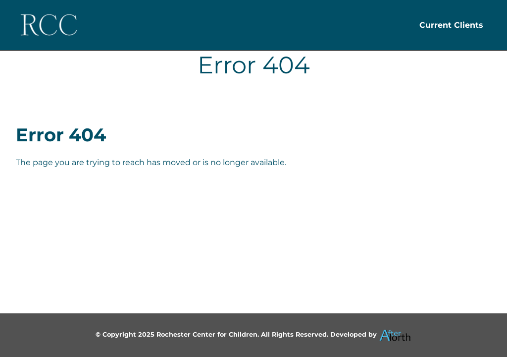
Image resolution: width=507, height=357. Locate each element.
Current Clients (451, 25)
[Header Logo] (49, 25)
